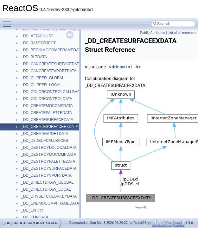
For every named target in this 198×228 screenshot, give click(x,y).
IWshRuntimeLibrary (38, 192)
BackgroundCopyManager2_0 (46, 143)
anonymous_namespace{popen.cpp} (52, 81)
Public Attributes (152, 33)
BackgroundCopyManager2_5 (46, 150)
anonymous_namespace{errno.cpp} (51, 32)
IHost (25, 185)
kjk (23, 206)
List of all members (182, 33)
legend (140, 207)
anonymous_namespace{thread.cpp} (52, 101)
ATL (24, 129)
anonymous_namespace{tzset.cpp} (50, 108)
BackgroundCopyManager (43, 136)
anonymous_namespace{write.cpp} (50, 115)
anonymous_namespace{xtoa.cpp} (50, 122)
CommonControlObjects (41, 157)
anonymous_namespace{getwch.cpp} (52, 53)
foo (23, 171)
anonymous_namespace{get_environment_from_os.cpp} (68, 39)
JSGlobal (28, 199)
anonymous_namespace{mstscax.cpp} (53, 67)
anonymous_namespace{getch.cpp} (51, 46)
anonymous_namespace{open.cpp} (50, 74)
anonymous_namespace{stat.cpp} (49, 94)
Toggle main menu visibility (8, 21)
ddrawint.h (125, 67)
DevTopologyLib (34, 164)
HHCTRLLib (31, 178)
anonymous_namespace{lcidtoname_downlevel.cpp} (65, 60)
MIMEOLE (29, 213)
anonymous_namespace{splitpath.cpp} (53, 88)
